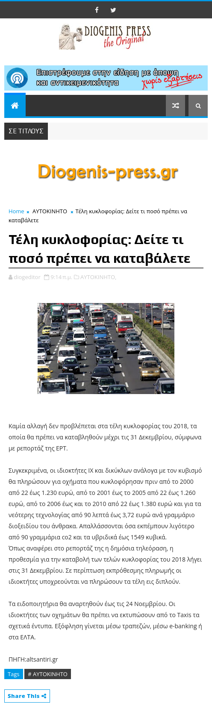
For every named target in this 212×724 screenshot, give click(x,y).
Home (16, 211)
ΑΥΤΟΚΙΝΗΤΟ (49, 211)
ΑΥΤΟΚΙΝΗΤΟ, (98, 277)
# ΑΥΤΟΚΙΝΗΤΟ (48, 674)
